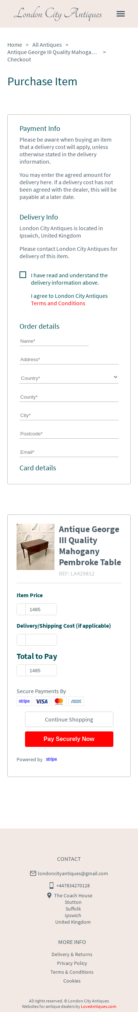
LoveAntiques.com (98, 1006)
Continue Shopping (69, 719)
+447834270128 (73, 885)
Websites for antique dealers (48, 1006)
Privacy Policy (72, 963)
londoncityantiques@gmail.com (73, 873)
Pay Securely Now (69, 739)
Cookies (72, 980)
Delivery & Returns (72, 954)
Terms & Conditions (71, 972)
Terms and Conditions (58, 303)
